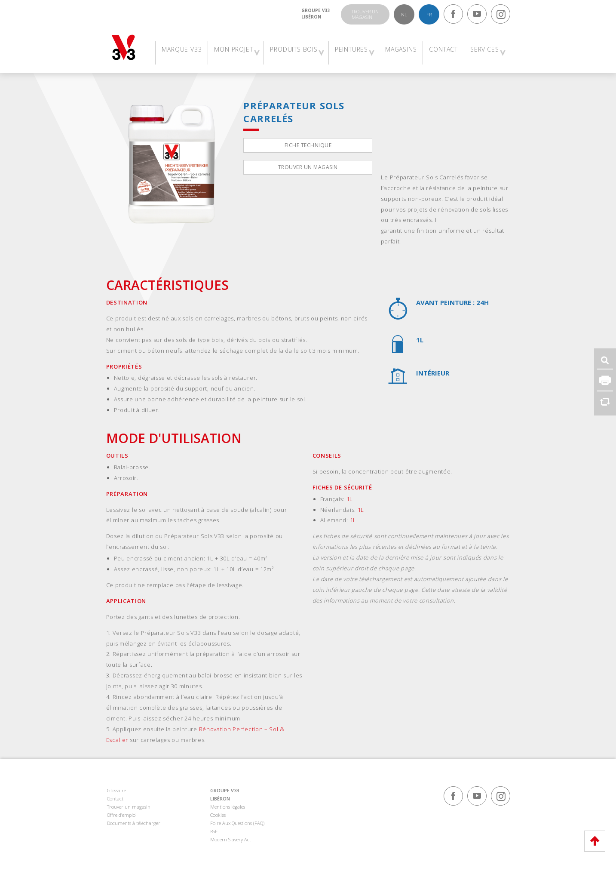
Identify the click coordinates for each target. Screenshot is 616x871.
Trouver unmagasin (365, 14)
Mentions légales (227, 806)
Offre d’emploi (122, 815)
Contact (115, 798)
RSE (214, 831)
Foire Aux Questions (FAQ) (237, 823)
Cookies (218, 815)
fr (429, 14)
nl (404, 14)
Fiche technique (308, 145)
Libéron (311, 17)
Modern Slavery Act (230, 839)
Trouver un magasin (308, 167)
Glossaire (116, 790)
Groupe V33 (315, 10)
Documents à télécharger (133, 823)
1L (349, 499)
